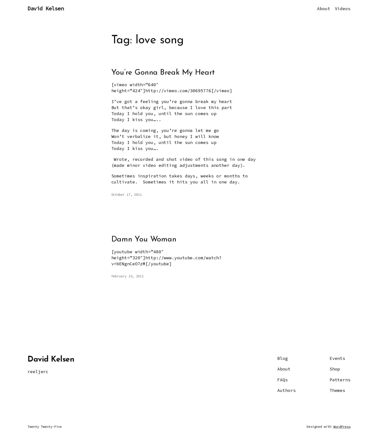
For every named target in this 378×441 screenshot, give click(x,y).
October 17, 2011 (126, 194)
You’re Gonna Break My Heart (163, 73)
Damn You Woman (144, 239)
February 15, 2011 (127, 276)
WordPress (342, 426)
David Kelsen (45, 8)
